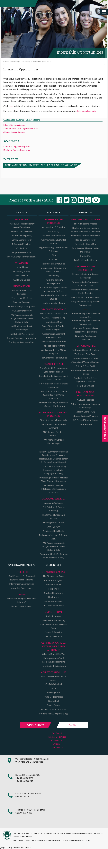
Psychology (53, 275)
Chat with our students (53, 605)
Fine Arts (53, 259)
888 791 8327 (22, 796)
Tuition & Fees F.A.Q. (85, 366)
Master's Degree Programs (16, 146)
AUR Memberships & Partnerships (21, 328)
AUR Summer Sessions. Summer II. (54, 434)
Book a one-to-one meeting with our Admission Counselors (85, 229)
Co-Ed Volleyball (53, 684)
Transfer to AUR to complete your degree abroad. (54, 370)
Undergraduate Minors (53, 303)
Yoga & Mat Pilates (53, 696)
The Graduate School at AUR (53, 313)
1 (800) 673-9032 (23, 812)
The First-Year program (53, 345)
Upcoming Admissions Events (85, 235)
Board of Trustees (21, 302)
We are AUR (21, 219)
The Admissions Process (85, 223)
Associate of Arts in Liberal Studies (53, 297)
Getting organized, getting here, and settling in (53, 646)
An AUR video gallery (21, 235)
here (11, 106)
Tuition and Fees (85, 345)
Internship (26, 61)
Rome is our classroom (21, 231)
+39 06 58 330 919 (24, 781)
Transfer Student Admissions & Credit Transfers (53, 377)
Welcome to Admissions (85, 219)
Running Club (53, 692)
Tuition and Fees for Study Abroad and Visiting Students (85, 360)
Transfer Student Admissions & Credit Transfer (85, 291)
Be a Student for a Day (85, 244)
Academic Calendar (53, 502)
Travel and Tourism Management (53, 281)
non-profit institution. (24, 837)
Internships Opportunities (21, 583)
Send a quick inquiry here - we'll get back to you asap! (41, 165)
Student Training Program (85, 415)
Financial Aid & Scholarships (85, 394)
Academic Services (53, 498)
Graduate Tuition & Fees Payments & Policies (85, 380)
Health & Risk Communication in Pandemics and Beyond (53, 460)
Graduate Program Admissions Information (85, 315)
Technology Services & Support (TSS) (53, 537)
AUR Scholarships (85, 399)
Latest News (22, 267)
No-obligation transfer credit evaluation (53, 385)
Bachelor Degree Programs (16, 150)
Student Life (53, 564)
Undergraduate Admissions (85, 268)
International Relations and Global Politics (53, 269)
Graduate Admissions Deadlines (85, 337)
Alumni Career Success (14, 131)
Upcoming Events (21, 271)
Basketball (53, 701)
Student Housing (54, 616)
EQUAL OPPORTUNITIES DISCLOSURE (53, 840)
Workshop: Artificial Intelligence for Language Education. (53, 489)
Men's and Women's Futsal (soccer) (53, 678)
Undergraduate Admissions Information (85, 276)
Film (53, 255)
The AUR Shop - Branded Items (22, 256)
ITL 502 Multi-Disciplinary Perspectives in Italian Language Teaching (53, 470)
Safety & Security (53, 632)
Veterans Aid (85, 424)
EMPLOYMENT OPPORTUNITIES (26, 840)
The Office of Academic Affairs (53, 516)
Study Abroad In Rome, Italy (53, 420)
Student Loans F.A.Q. (85, 411)
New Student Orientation (53, 665)
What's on (21, 263)
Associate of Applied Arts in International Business (53, 289)
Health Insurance (53, 636)
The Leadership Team (21, 298)
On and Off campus (54, 571)
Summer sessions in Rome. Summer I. (53, 426)
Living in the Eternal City (53, 620)
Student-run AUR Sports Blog (53, 713)
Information (21, 286)
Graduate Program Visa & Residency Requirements (85, 330)
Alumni (56, 743)
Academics (53, 212)
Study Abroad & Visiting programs (53, 414)
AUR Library (54, 526)
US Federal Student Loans (85, 420)
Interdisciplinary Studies (53, 263)
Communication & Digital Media (53, 241)
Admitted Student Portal (85, 260)
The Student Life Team (53, 576)
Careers (21, 594)
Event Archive (21, 275)
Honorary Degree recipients (21, 306)
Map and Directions (21, 252)
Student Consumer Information (21, 338)
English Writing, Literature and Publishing (53, 249)
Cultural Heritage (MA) (53, 317)
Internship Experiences (14, 124)
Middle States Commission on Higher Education (83, 833)
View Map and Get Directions (29, 761)
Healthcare (53, 597)
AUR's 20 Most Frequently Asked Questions (21, 225)
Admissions (85, 212)
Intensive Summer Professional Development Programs (53, 453)
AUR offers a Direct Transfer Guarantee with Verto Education (54, 395)
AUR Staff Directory (22, 310)
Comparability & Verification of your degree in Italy (54, 556)
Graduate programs (53, 309)
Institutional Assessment (21, 333)
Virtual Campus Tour (22, 239)
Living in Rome (53, 611)
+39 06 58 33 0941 (24, 778)
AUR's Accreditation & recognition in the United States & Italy (21, 318)
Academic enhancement (53, 333)
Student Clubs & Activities (53, 709)
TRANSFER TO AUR (53, 364)
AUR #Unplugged (21, 279)
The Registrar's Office (53, 522)
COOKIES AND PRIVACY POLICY (80, 840)
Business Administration (53, 235)
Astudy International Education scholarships (85, 406)
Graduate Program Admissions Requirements (85, 322)
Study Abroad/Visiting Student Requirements (85, 303)
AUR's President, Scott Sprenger (22, 292)
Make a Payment (85, 385)
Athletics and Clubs (53, 672)
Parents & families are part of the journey (85, 250)
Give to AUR (57, 747)
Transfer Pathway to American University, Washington (53, 404)
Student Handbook (53, 593)
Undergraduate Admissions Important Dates (85, 283)
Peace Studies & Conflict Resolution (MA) (53, 328)
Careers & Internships (11, 61)
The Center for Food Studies (53, 357)
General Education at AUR (53, 341)
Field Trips (53, 588)
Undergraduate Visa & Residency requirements (53, 660)
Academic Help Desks (53, 531)
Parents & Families (57, 736)
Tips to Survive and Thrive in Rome (53, 626)
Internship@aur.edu (86, 111)
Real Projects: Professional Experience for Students (22, 578)
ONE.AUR (57, 733)
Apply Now (35, 725)
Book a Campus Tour (85, 239)
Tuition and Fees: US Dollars (85, 350)
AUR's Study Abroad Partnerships (54, 441)
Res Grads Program (53, 580)
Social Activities (53, 584)
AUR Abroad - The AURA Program (53, 352)
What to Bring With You (53, 654)
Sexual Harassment (53, 601)
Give (72, 725)
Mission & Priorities (21, 244)
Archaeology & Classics (53, 227)
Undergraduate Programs (53, 221)
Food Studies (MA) (54, 321)
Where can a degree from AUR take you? (21, 600)
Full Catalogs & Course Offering (54, 509)
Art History (53, 231)
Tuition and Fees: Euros (85, 354)
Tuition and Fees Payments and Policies (85, 372)
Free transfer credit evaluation (85, 297)
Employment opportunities (21, 342)
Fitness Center (53, 705)
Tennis (53, 688)
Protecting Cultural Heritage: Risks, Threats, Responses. (53, 479)
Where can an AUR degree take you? (20, 128)
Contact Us (21, 248)
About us (21, 212)
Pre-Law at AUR (53, 337)
